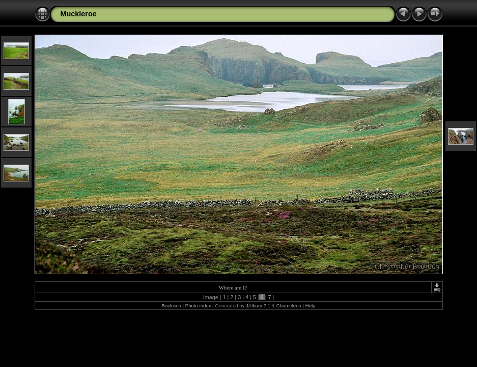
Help (310, 305)
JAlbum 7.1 (258, 305)
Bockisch (171, 305)
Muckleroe (79, 14)
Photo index (198, 305)
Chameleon (288, 305)
